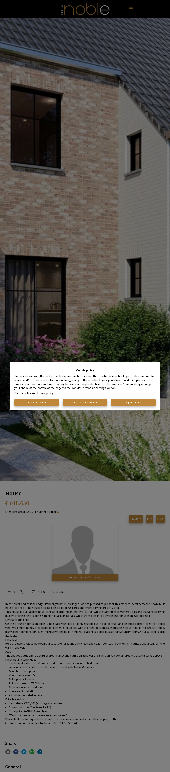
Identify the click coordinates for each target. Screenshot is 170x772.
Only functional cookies (84, 402)
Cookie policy (22, 393)
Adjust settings (133, 402)
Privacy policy (45, 393)
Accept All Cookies (36, 402)
